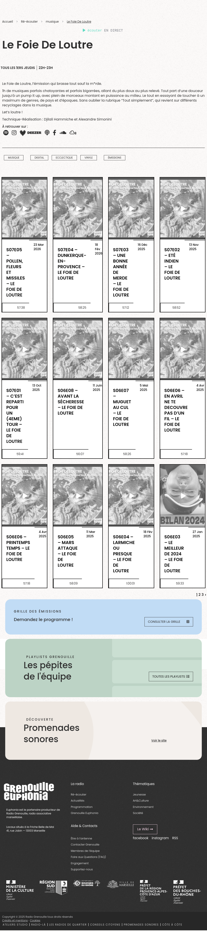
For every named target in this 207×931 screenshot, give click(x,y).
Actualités (77, 801)
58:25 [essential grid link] (82, 307)
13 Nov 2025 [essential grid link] (194, 247)
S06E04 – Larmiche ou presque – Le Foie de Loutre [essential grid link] (124, 554)
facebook (140, 839)
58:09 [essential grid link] (74, 583)
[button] (54, 133)
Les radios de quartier (68, 925)
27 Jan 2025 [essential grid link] (198, 534)
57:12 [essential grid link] (125, 307)
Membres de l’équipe (85, 851)
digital (39, 158)
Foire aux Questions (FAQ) (88, 858)
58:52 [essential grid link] (176, 307)
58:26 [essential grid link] (127, 454)
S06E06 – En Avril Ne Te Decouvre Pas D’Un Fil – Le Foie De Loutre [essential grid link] (176, 410)
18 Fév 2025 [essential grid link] (147, 534)
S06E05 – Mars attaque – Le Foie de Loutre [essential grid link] (68, 551)
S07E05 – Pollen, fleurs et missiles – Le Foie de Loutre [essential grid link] (15, 272)
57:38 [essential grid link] (21, 307)
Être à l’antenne (81, 839)
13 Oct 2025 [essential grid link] (36, 387)
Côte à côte (172, 925)
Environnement (143, 807)
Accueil (7, 22)
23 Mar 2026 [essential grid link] (38, 247)
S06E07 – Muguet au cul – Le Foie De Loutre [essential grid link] (122, 407)
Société (138, 813)
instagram (160, 839)
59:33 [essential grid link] (180, 583)
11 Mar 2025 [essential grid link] (90, 534)
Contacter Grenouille (85, 845)
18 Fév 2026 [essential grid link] (98, 249)
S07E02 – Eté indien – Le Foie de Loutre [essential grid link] (172, 264)
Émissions (114, 158)
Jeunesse (139, 795)
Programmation (82, 807)
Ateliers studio (15, 925)
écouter (92, 31)
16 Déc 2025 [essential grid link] (142, 247)
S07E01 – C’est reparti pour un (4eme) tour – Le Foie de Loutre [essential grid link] (15, 415)
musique (52, 22)
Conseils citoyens (105, 925)
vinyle (88, 158)
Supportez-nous (82, 870)
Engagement (80, 864)
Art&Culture (141, 801)
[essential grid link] (24, 208)
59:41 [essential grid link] (20, 454)
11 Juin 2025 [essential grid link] (97, 387)
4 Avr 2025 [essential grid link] (200, 387)
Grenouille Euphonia (84, 813)
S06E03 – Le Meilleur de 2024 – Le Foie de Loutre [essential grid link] (174, 554)
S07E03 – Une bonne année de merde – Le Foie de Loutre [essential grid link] (121, 272)
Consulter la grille (168, 622)
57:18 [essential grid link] (184, 454)
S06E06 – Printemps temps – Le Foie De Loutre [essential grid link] (18, 548)
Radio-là (38, 925)
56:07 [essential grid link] (80, 454)
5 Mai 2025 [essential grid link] (144, 387)
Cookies (35, 921)
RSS (175, 839)
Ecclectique (64, 158)
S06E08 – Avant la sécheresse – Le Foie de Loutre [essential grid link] (71, 401)
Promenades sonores (141, 925)
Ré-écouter (29, 22)
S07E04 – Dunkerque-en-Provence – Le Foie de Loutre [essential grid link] (72, 264)
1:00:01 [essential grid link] (130, 583)
